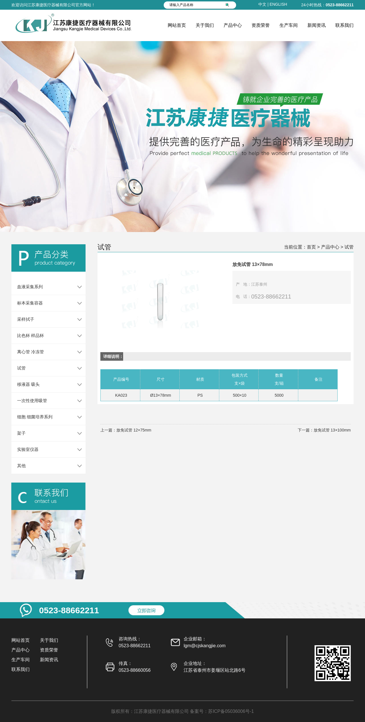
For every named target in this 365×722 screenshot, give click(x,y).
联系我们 (344, 25)
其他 (16, 465)
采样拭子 (20, 319)
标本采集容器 (25, 303)
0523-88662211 (340, 5)
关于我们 (205, 25)
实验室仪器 (23, 449)
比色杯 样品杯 (25, 335)
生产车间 (288, 25)
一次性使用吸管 (27, 400)
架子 (16, 433)
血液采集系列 (25, 286)
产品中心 (233, 25)
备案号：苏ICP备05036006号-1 (222, 711)
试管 (16, 368)
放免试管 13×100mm (332, 430)
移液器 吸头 (23, 384)
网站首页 (177, 25)
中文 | (263, 4)
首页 (311, 247)
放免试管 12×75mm (133, 430)
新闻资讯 (316, 25)
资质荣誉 (261, 25)
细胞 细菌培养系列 (30, 416)
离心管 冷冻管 (25, 351)
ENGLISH (278, 4)
